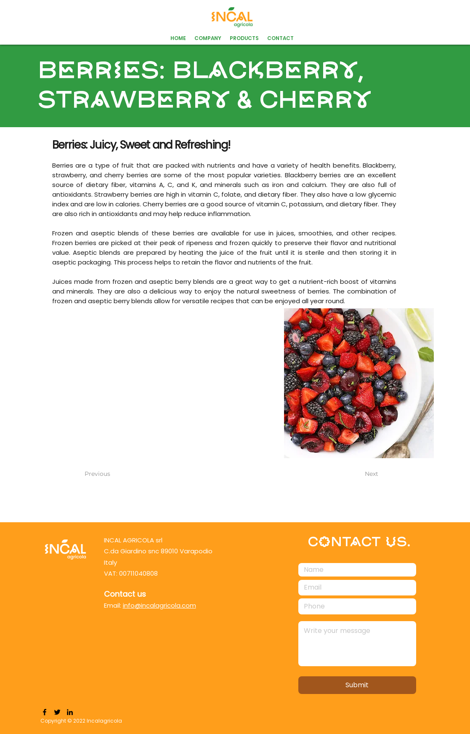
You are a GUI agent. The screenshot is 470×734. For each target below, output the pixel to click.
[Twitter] (57, 712)
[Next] (357, 474)
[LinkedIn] (70, 712)
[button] (244, 38)
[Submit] (357, 685)
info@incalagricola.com (159, 605)
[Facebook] (44, 712)
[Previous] (112, 474)
